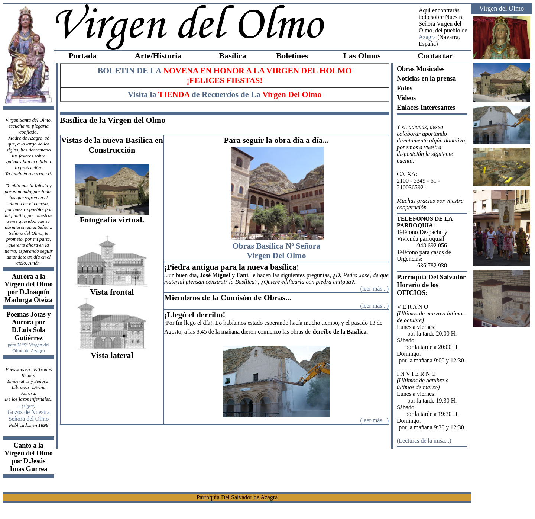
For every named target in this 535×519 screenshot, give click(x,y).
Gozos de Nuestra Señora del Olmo (28, 415)
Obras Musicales (421, 69)
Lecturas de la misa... (424, 441)
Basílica (232, 55)
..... (27, 405)
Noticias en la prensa (426, 78)
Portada (82, 55)
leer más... (374, 288)
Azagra (427, 37)
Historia (167, 55)
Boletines (292, 55)
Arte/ (144, 55)
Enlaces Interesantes (426, 107)
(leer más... (373, 420)
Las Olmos (362, 55)
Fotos (404, 88)
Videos (406, 98)
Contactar (435, 55)
